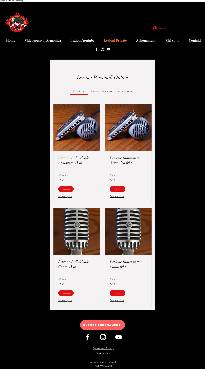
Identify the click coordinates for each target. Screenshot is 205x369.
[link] (79, 91)
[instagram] (102, 49)
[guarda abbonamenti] (102, 325)
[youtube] (108, 49)
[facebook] (97, 49)
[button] (66, 189)
